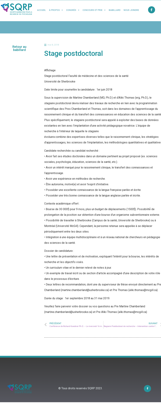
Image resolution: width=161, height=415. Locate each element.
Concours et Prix (94, 10)
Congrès (72, 10)
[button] (19, 48)
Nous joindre (131, 10)
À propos (56, 10)
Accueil (41, 10)
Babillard (114, 10)
